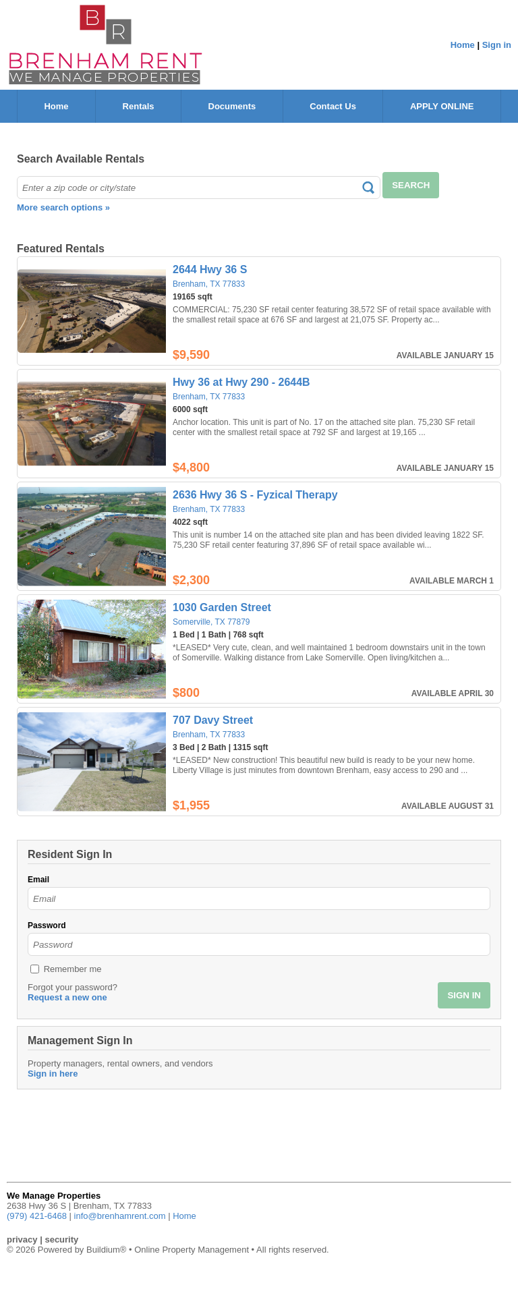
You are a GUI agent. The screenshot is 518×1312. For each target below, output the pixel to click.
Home (463, 45)
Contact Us (333, 106)
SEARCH (411, 185)
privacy (22, 1239)
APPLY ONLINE (442, 106)
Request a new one (67, 997)
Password (47, 925)
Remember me (73, 969)
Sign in (496, 45)
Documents (232, 106)
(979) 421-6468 (37, 1216)
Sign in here (53, 1073)
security (61, 1239)
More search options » (63, 207)
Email (38, 879)
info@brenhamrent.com (120, 1216)
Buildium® (106, 1250)
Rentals (138, 106)
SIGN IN (464, 995)
